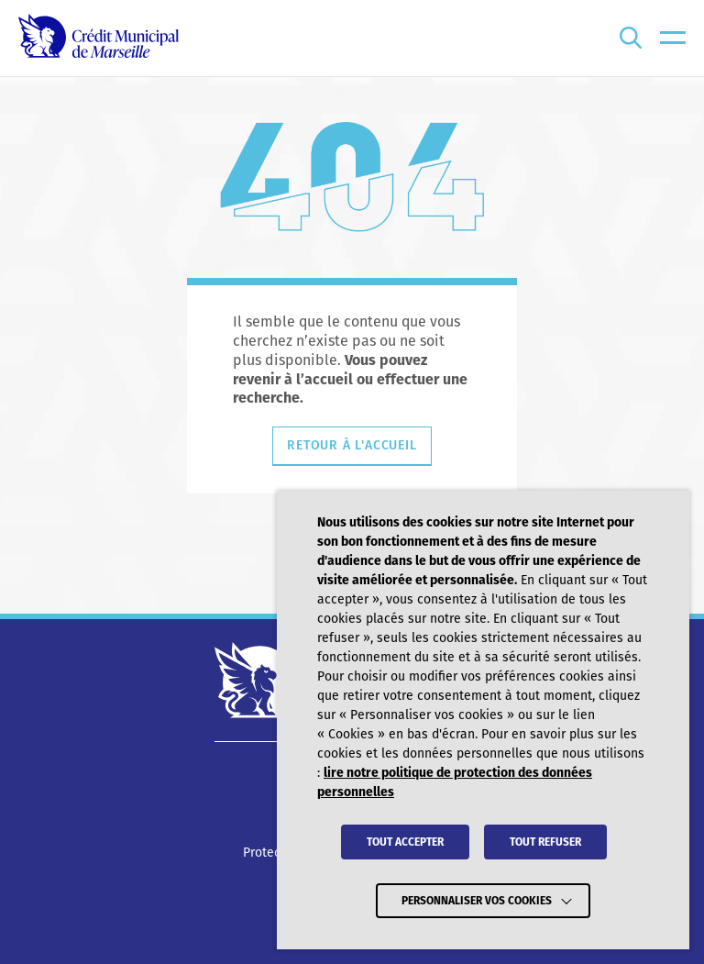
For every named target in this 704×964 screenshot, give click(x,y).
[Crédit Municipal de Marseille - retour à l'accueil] (98, 38)
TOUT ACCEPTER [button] (405, 842)
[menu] (673, 38)
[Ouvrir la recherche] (631, 38)
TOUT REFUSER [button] (545, 842)
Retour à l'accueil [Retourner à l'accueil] (351, 445)
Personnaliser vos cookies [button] (477, 900)
